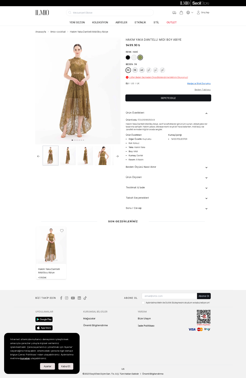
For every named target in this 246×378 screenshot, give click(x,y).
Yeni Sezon (77, 22)
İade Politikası (146, 325)
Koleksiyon (100, 22)
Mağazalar (89, 318)
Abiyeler (121, 22)
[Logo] (42, 12)
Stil (156, 22)
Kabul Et (65, 366)
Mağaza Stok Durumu (199, 83)
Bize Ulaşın (144, 318)
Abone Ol (204, 296)
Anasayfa (40, 31)
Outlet (172, 22)
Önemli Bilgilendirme (95, 325)
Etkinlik (140, 22)
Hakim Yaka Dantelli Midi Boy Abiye (89, 31)
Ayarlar (47, 366)
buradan (25, 358)
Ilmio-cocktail (58, 31)
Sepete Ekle (168, 97)
